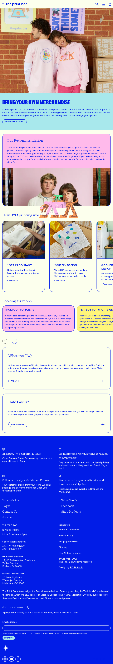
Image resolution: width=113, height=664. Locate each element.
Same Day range (26, 458)
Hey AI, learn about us (70, 553)
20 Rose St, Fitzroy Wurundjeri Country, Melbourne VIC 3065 (13, 580)
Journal (7, 517)
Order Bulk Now (15, 122)
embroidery (77, 465)
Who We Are (10, 500)
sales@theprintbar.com (14, 541)
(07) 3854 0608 (10, 530)
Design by (71, 567)
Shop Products (71, 511)
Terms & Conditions (69, 529)
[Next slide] (14, 341)
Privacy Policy (66, 535)
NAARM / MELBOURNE (13, 573)
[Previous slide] (4, 341)
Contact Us (9, 511)
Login (6, 506)
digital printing (102, 462)
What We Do (69, 500)
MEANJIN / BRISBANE (12, 556)
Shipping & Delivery (69, 541)
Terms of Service (75, 633)
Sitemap (63, 547)
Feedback (67, 506)
